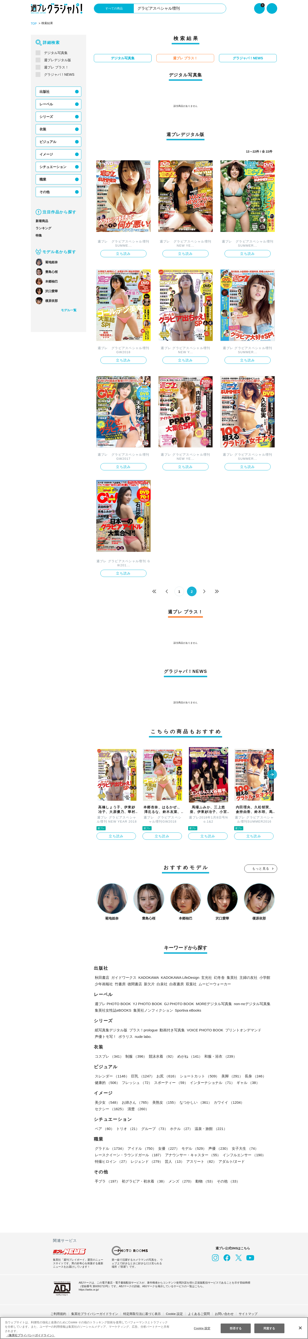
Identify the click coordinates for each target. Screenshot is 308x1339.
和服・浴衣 (220, 1055)
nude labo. (144, 1036)
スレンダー (112, 1075)
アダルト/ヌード (231, 1160)
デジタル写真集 (56, 52)
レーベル (46, 103)
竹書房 (120, 983)
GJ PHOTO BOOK (175, 1003)
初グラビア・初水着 (144, 1180)
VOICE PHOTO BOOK (205, 1029)
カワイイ (228, 1101)
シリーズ (46, 116)
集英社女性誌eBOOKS (113, 1009)
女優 (168, 1147)
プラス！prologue (144, 1029)
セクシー (260, 1101)
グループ (154, 1128)
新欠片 (149, 983)
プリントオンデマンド (242, 1029)
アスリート (201, 1160)
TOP (33, 23)
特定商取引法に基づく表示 (142, 1313)
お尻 (166, 1075)
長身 (254, 1075)
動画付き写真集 (173, 1029)
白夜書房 (176, 983)
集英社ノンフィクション (152, 1009)
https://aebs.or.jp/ (89, 1289)
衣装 (42, 129)
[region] (154, 1328)
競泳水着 (161, 1055)
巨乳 (142, 1075)
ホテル (180, 1128)
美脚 (231, 1075)
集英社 (230, 977)
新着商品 (42, 220)
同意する (269, 1328)
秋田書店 (102, 977)
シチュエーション (52, 166)
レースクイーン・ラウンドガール (129, 1154)
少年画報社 (104, 983)
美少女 (107, 1101)
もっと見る (261, 868)
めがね (189, 1055)
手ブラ (107, 1180)
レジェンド (146, 1160)
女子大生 (244, 1147)
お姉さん (136, 1101)
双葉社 (191, 983)
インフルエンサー (243, 1154)
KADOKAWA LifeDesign (179, 977)
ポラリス (125, 1036)
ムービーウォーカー (215, 983)
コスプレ (109, 1055)
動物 (204, 1180)
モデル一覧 (69, 310)
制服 (135, 1055)
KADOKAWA (148, 977)
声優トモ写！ (105, 1036)
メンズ (180, 1180)
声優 (218, 1147)
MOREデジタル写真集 (208, 1003)
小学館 (263, 977)
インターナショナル (211, 1082)
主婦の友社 (247, 977)
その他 (44, 191)
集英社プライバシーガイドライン (94, 1313)
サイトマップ (248, 1313)
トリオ (127, 1128)
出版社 (44, 91)
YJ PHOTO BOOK (145, 1003)
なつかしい (195, 1101)
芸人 (174, 1160)
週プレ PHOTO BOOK (112, 1003)
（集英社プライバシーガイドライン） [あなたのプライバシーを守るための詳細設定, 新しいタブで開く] (30, 1335)
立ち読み (123, 253)
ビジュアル (47, 141)
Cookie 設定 (174, 1313)
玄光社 (204, 977)
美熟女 (164, 1101)
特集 (39, 235)
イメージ (46, 154)
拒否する (235, 1328)
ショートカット (198, 1075)
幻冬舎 (217, 977)
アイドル (141, 1147)
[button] (272, 774)
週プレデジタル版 (57, 59)
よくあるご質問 (199, 1313)
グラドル (110, 1147)
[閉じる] (300, 1327)
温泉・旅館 (210, 1128)
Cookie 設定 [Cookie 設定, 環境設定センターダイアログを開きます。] (202, 1328)
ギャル (247, 1082)
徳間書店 (135, 983)
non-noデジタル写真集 (247, 1003)
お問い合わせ (224, 1313)
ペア (104, 1128)
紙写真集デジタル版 (111, 1029)
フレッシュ (137, 1082)
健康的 (107, 1082)
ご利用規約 (58, 1313)
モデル (193, 1147)
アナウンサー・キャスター (192, 1154)
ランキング (43, 228)
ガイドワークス (123, 977)
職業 (42, 179)
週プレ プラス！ (56, 67)
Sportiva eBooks (187, 1009)
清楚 (105, 1108)
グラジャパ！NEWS (58, 74)
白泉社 (162, 983)
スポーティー (170, 1082)
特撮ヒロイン (111, 1160)
